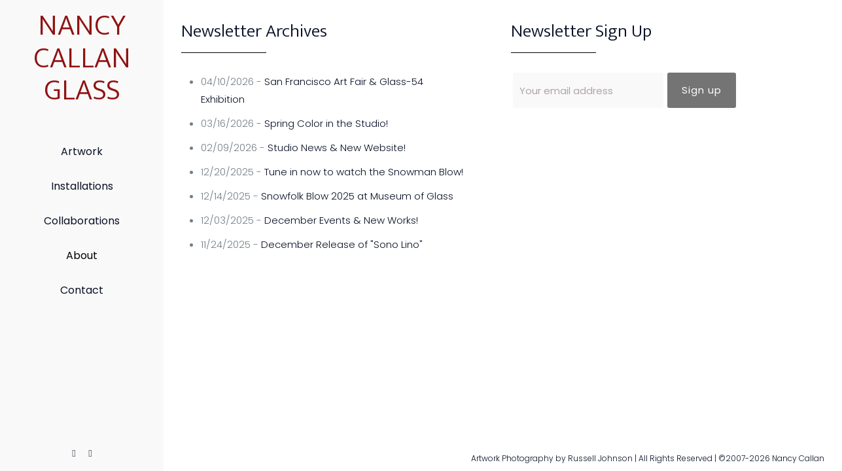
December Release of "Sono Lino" (342, 244)
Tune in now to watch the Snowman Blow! (363, 172)
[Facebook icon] (74, 453)
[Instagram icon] (91, 453)
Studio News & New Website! (337, 147)
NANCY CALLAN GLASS (82, 58)
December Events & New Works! (341, 220)
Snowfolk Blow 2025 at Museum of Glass (357, 196)
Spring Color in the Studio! (326, 123)
